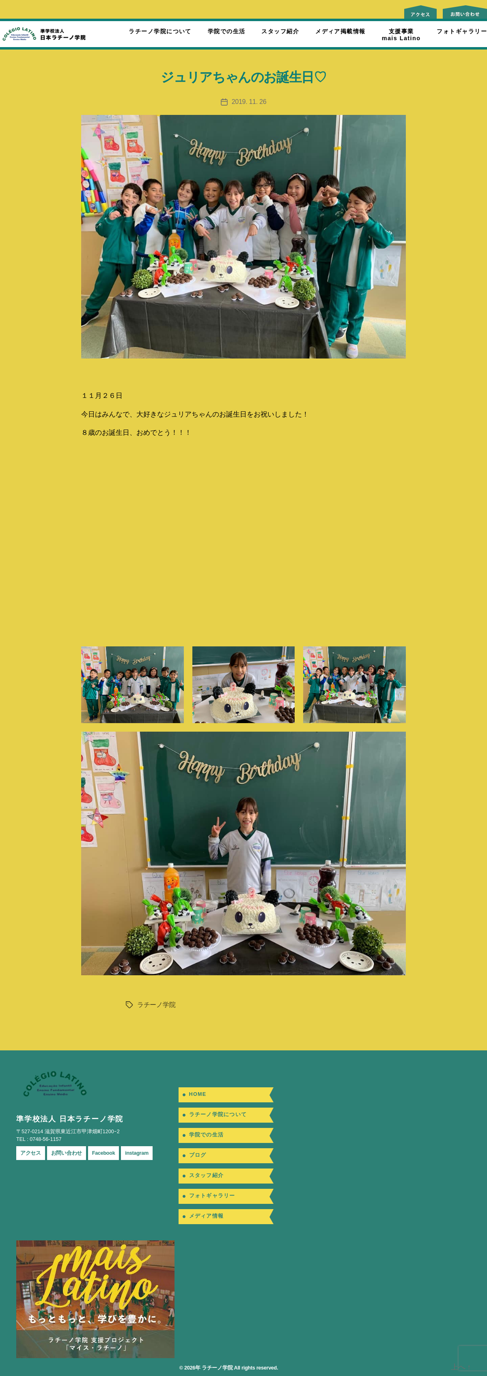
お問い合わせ (66, 1153)
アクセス (30, 1153)
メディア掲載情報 (340, 31)
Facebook (103, 1153)
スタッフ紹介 (280, 31)
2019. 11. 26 (249, 101)
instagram (137, 1153)
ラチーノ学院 (156, 1004)
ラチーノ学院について (160, 31)
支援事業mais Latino (401, 34)
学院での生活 (227, 31)
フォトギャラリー (462, 31)
